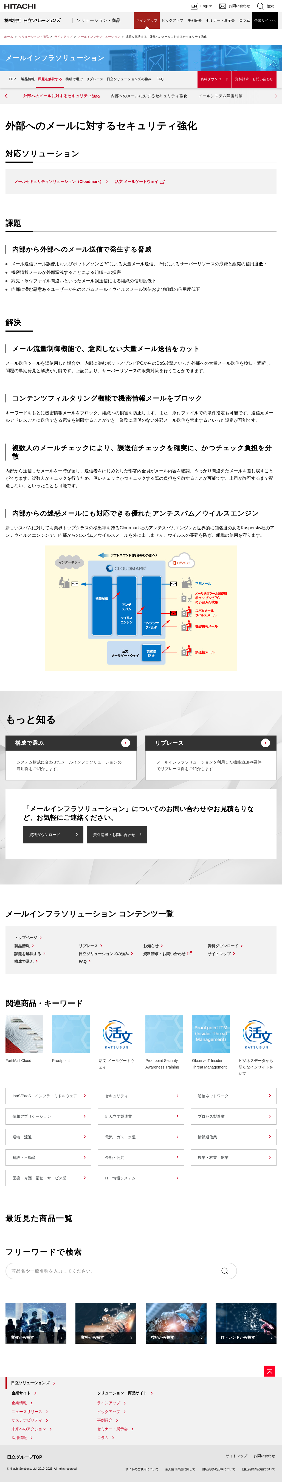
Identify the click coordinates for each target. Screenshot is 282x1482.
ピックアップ (172, 20)
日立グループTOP (24, 1457)
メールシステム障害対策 (220, 96)
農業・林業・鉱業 (213, 1157)
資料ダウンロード (215, 79)
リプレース (94, 79)
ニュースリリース (27, 1411)
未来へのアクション (29, 1429)
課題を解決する (50, 79)
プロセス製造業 (211, 1116)
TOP (12, 79)
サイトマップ (219, 954)
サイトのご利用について (142, 1469)
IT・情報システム (120, 1178)
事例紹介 (195, 20)
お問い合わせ (264, 1456)
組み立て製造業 (118, 1116)
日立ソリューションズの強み (129, 79)
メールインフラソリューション (99, 36)
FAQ (159, 79)
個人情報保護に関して (180, 1469)
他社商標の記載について (258, 1469)
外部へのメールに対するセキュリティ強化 (61, 96)
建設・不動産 (24, 1157)
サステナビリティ (27, 1420)
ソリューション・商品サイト (122, 1393)
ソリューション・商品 (98, 20)
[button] (7, 96)
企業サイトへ (265, 20)
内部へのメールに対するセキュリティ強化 (149, 96)
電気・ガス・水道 (120, 1137)
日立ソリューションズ (30, 1383)
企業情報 (19, 1403)
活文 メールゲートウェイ (136, 181)
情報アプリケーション (32, 1116)
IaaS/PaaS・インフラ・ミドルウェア (45, 1096)
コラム (244, 20)
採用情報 (19, 1437)
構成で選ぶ (74, 79)
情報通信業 (207, 1137)
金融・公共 (114, 1157)
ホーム (8, 36)
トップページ (25, 937)
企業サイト (21, 1393)
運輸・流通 (22, 1137)
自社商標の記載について (218, 1469)
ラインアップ (146, 20)
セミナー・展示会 (220, 20)
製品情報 (28, 79)
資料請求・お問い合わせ (254, 79)
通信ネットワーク (213, 1096)
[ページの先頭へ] (269, 1371)
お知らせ (151, 946)
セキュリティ (116, 1096)
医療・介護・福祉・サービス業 (39, 1178)
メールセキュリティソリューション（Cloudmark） (58, 181)
